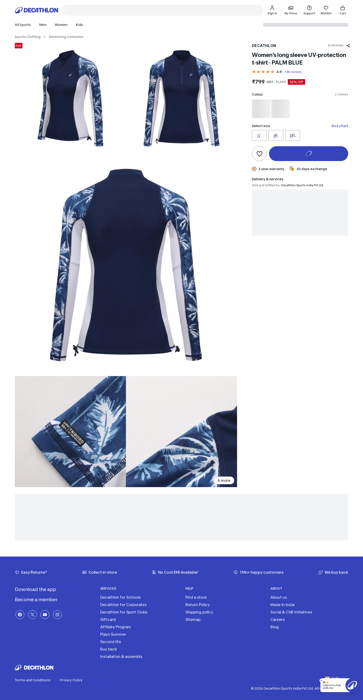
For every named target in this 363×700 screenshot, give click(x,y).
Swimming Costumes (66, 37)
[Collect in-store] (99, 572)
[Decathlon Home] (36, 10)
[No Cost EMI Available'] (175, 572)
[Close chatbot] (321, 680)
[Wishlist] (326, 10)
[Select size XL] (276, 135)
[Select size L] (259, 135)
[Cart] (342, 10)
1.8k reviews (293, 72)
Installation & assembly (121, 656)
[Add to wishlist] (259, 153)
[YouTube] (45, 614)
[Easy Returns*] (31, 572)
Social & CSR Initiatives (291, 612)
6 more (224, 480)
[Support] (309, 10)
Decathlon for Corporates (123, 604)
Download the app (39, 589)
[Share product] (348, 45)
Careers (277, 619)
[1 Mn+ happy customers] (258, 572)
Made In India (282, 604)
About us (278, 597)
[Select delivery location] (305, 25)
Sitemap (192, 619)
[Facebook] (20, 614)
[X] (32, 614)
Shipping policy (199, 612)
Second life (110, 641)
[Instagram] (57, 614)
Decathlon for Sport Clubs (123, 612)
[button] (24, 24)
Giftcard (108, 619)
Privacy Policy (74, 680)
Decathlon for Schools (120, 597)
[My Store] (290, 10)
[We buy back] (333, 572)
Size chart (339, 126)
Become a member (40, 599)
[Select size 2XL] (292, 135)
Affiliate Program (115, 627)
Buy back (108, 649)
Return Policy (197, 604)
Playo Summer (113, 634)
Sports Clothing (28, 37)
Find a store (196, 597)
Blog (274, 627)
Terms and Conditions (35, 680)
